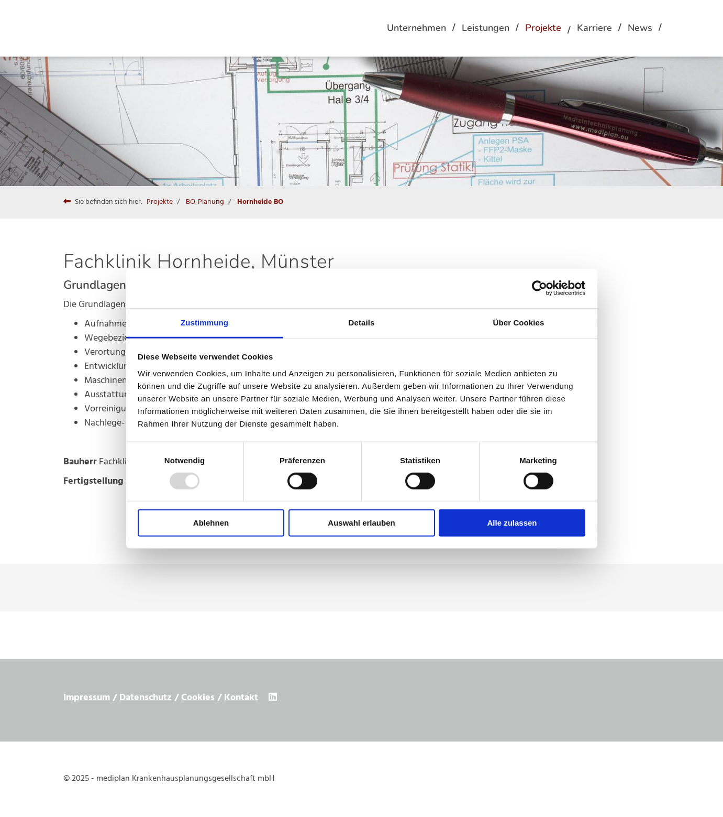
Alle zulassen (512, 522)
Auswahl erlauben (361, 522)
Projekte (543, 27)
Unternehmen (416, 27)
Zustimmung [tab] (204, 322)
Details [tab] (362, 322)
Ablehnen (211, 522)
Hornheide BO (260, 202)
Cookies (198, 697)
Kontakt (241, 697)
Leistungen (485, 27)
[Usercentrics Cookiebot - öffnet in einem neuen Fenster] (539, 288)
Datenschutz (145, 697)
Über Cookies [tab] (518, 322)
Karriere (594, 27)
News (640, 27)
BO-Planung (205, 202)
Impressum (86, 697)
